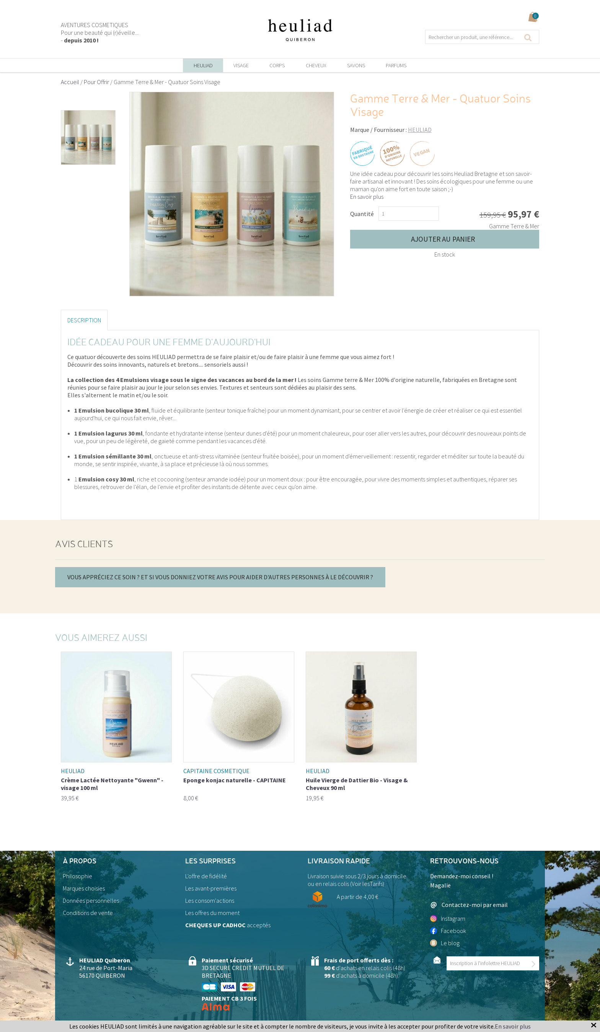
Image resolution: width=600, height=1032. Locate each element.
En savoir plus (366, 196)
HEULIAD (420, 129)
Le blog (445, 943)
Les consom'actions (209, 900)
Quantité (362, 214)
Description (84, 320)
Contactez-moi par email (469, 905)
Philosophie (77, 876)
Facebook (448, 930)
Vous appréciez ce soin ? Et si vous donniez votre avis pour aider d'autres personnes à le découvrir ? (220, 577)
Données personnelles (91, 900)
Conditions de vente (88, 913)
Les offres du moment (212, 913)
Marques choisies (84, 888)
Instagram (447, 918)
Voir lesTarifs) (368, 883)
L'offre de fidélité (206, 876)
